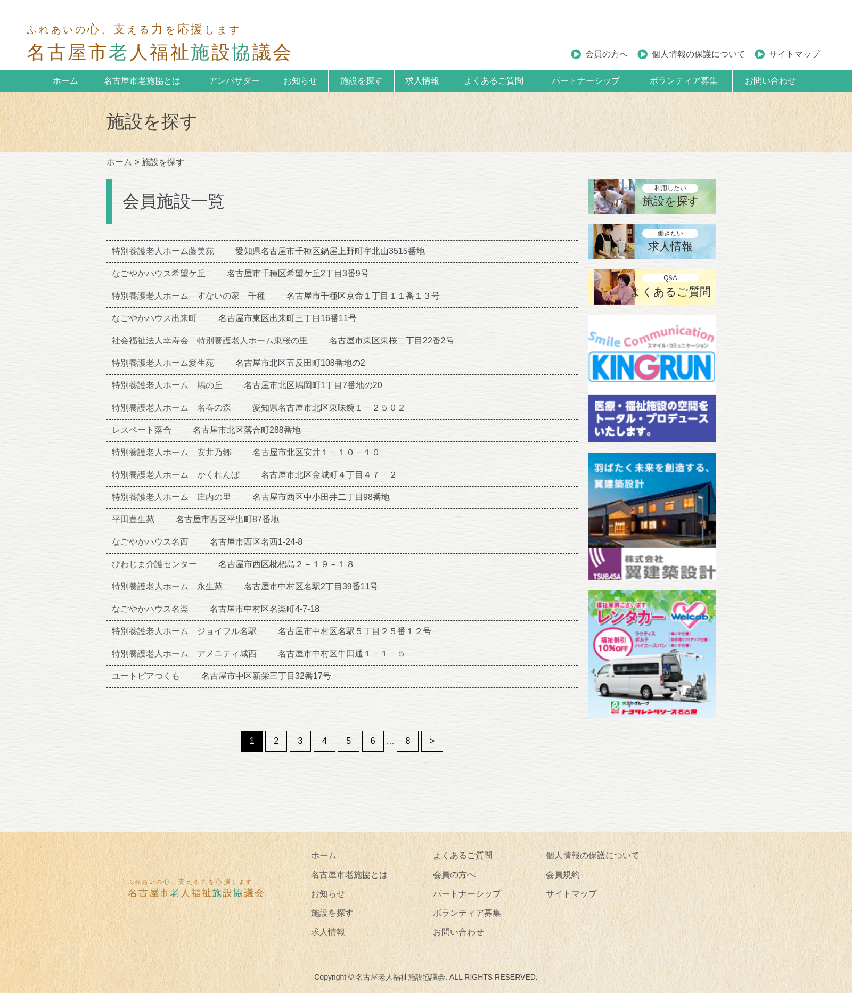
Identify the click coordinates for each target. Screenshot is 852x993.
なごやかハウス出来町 (154, 318)
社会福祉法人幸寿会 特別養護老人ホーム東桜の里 (210, 340)
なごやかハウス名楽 (150, 608)
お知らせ (300, 80)
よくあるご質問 (493, 80)
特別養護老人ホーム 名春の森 (171, 407)
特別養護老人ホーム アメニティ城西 (184, 653)
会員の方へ (606, 54)
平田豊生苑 (133, 519)
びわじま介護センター (154, 564)
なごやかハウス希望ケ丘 (159, 273)
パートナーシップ (586, 80)
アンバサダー (234, 80)
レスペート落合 (141, 429)
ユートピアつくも (146, 675)
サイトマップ (794, 54)
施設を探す (361, 80)
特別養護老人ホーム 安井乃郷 (171, 452)
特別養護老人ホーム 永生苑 (167, 586)
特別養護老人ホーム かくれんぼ (176, 474)
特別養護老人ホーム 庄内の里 (171, 497)
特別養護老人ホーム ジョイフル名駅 (184, 631)
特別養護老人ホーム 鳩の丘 (167, 385)
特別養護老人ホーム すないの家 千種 (188, 295)
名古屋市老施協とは (142, 80)
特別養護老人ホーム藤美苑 (163, 251)
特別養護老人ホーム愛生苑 (163, 362)
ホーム (65, 80)
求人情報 (422, 80)
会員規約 (563, 874)
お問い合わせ (770, 80)
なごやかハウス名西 (150, 541)
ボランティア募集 (684, 80)
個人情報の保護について (699, 54)
